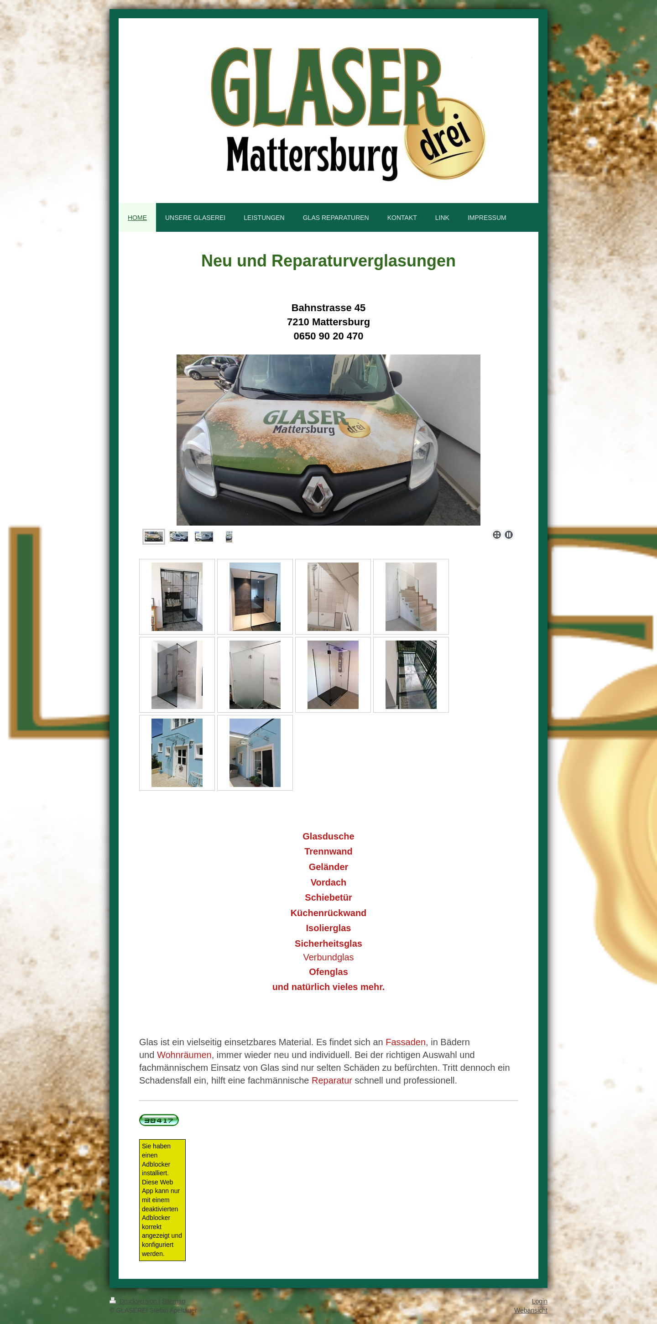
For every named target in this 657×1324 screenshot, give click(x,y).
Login (540, 1301)
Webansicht (531, 1310)
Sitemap (173, 1301)
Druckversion (134, 1301)
